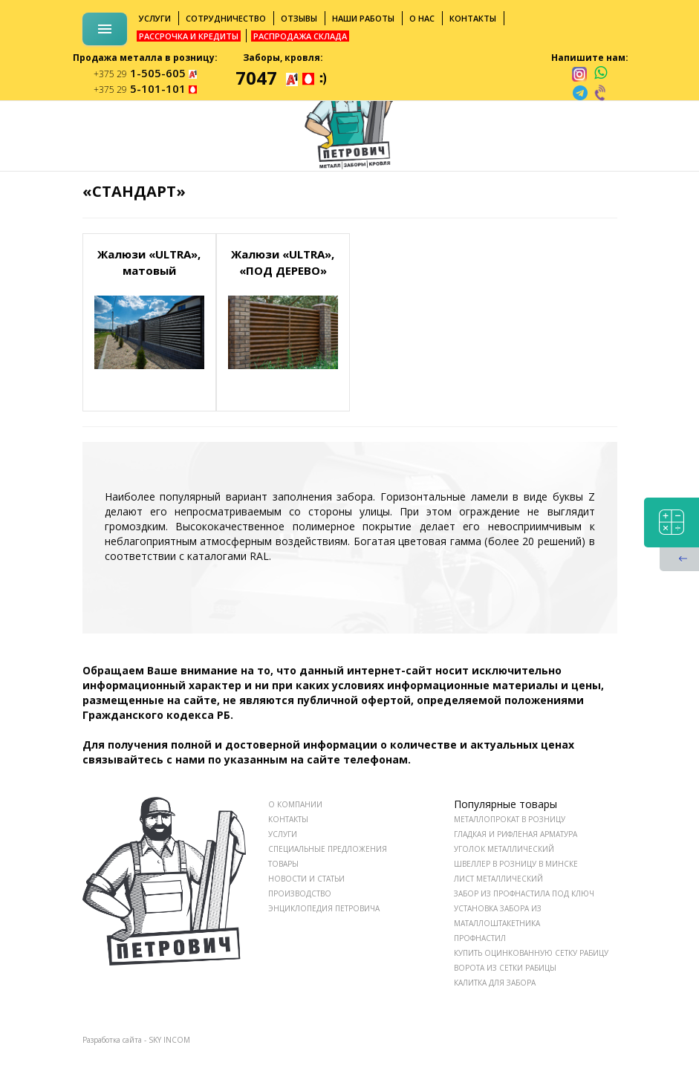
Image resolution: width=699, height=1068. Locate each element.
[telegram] (580, 92)
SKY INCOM (169, 1040)
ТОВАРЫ (283, 864)
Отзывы (299, 18)
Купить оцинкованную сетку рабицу (531, 953)
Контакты (472, 18)
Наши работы (363, 18)
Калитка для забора (495, 982)
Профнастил (480, 938)
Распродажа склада (300, 36)
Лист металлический (498, 878)
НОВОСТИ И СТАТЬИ (306, 878)
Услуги (155, 18)
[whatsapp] (600, 73)
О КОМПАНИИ (295, 804)
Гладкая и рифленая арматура (515, 834)
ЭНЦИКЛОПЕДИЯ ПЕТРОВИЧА (324, 908)
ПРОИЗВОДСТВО (299, 893)
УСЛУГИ (282, 834)
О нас (422, 18)
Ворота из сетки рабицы (505, 968)
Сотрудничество (225, 18)
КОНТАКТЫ (288, 819)
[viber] (601, 92)
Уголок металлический (504, 849)
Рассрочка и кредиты (189, 36)
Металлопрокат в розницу (509, 819)
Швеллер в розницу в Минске (516, 864)
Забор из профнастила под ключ (524, 893)
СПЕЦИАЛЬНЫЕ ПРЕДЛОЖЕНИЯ (327, 849)
